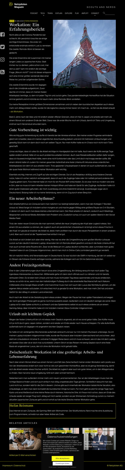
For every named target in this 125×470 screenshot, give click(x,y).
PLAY (77, 13)
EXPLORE (68, 13)
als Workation (17, 112)
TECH (42, 13)
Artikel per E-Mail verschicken (22, 455)
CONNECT (95, 13)
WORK (12, 21)
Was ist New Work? (21, 446)
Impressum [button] (73, 467)
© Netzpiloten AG (115, 466)
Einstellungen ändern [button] (62, 463)
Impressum (7, 466)
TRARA (50, 13)
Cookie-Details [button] (53, 467)
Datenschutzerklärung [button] (63, 467)
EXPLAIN (58, 13)
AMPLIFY (85, 13)
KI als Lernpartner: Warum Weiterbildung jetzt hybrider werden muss (99, 444)
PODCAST (34, 13)
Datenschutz (19, 466)
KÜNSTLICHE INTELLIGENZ (57, 431)
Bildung (88, 431)
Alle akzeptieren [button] (62, 459)
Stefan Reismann (31, 21)
